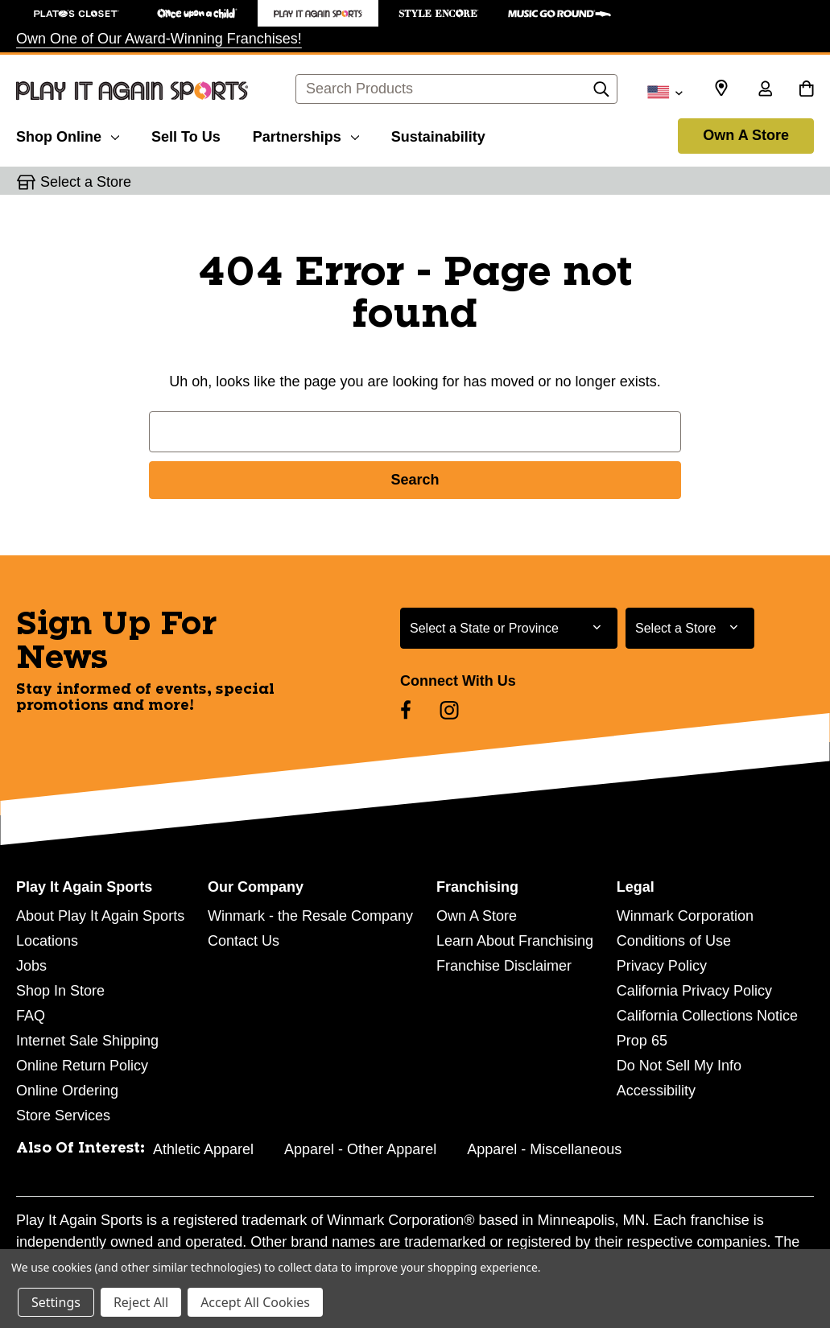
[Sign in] (764, 90)
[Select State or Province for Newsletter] (508, 628)
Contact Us (243, 941)
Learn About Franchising (514, 941)
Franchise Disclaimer (504, 966)
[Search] (601, 93)
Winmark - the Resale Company (310, 916)
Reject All (141, 1302)
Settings (56, 1302)
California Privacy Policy (694, 991)
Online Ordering (67, 1091)
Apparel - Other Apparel (360, 1149)
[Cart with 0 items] (806, 90)
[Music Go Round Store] (559, 13)
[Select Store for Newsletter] (690, 628)
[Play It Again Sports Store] (318, 13)
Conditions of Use (674, 941)
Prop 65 (642, 1041)
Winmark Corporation (685, 916)
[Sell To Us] (186, 134)
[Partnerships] (306, 134)
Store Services (63, 1115)
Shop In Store (60, 991)
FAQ (30, 1016)
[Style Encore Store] (438, 13)
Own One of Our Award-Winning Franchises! (159, 39)
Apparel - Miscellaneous (544, 1149)
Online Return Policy (82, 1066)
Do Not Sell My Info (679, 1066)
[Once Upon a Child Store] (197, 13)
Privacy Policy (662, 966)
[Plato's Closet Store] (76, 13)
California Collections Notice (707, 1016)
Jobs (31, 966)
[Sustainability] (438, 134)
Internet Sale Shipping (87, 1041)
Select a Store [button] (85, 182)
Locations (47, 941)
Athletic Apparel (203, 1149)
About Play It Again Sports (100, 916)
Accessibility (656, 1091)
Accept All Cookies (255, 1302)
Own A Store (746, 135)
